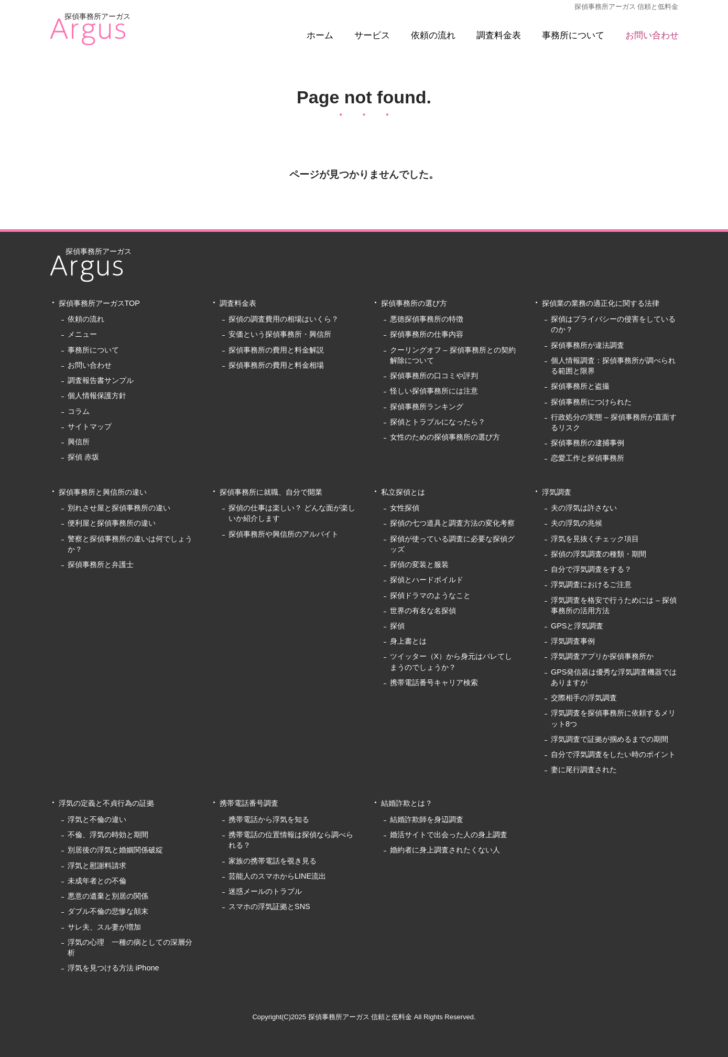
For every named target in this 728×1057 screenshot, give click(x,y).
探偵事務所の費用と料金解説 (276, 350)
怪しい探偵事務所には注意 (434, 391)
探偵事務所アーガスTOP (99, 303)
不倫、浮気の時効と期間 (108, 834)
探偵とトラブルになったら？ (437, 422)
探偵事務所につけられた (591, 402)
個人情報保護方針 (97, 395)
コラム (79, 411)
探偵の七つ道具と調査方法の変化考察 (452, 523)
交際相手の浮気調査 (584, 697)
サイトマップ (90, 426)
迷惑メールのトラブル (265, 891)
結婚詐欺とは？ (406, 803)
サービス (372, 35)
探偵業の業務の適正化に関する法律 (600, 303)
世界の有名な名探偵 (423, 610)
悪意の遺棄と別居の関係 (108, 896)
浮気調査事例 (573, 641)
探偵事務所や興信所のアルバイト (284, 534)
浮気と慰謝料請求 (97, 865)
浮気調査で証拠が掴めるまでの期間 (609, 739)
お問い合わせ (652, 35)
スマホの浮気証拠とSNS (269, 906)
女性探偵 (404, 508)
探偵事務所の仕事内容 (426, 334)
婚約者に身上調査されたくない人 (445, 850)
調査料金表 (498, 35)
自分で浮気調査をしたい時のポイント (613, 754)
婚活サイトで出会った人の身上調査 (448, 834)
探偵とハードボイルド (426, 579)
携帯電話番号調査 (249, 803)
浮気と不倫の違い (97, 819)
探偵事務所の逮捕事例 (587, 443)
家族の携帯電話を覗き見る (273, 861)
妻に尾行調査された (584, 769)
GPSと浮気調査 (577, 626)
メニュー (82, 334)
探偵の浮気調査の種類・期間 (598, 554)
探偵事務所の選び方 (414, 303)
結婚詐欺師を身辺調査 (426, 819)
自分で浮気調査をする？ (591, 569)
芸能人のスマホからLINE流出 (277, 876)
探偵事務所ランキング (426, 406)
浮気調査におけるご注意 (591, 584)
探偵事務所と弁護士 (101, 564)
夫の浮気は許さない (584, 508)
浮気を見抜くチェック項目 (595, 539)
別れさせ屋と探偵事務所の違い (119, 508)
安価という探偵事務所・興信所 (280, 334)
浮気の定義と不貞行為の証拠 (106, 803)
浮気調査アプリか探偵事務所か (602, 656)
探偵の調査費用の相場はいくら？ (284, 319)
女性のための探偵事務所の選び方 (445, 437)
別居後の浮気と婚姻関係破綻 (115, 850)
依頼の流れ (433, 35)
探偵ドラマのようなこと (430, 595)
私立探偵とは (403, 492)
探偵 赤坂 (83, 457)
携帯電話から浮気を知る (269, 819)
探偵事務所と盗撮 (580, 386)
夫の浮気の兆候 (576, 523)
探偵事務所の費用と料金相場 (276, 365)
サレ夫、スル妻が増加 (104, 927)
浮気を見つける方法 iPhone (113, 968)
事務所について (573, 35)
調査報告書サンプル (101, 380)
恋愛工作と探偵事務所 (587, 458)
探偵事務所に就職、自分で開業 (271, 492)
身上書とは (408, 641)
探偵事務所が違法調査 (587, 345)
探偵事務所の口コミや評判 (434, 375)
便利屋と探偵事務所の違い (112, 523)
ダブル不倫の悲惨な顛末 (108, 911)
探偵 (397, 626)
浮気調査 (556, 492)
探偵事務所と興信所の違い (103, 492)
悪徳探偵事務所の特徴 (426, 319)
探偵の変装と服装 (419, 564)
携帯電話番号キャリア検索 (434, 682)
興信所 (79, 441)
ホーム (320, 35)
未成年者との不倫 (97, 881)
